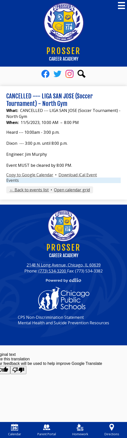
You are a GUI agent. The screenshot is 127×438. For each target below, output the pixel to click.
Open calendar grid (72, 190)
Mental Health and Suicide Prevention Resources (63, 323)
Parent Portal (46, 430)
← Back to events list (29, 190)
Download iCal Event (77, 175)
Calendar (14, 430)
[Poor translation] (18, 370)
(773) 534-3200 (52, 271)
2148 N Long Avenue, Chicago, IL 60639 (64, 265)
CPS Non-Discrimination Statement (51, 317)
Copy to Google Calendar (29, 175)
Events (12, 180)
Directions (111, 430)
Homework (80, 430)
